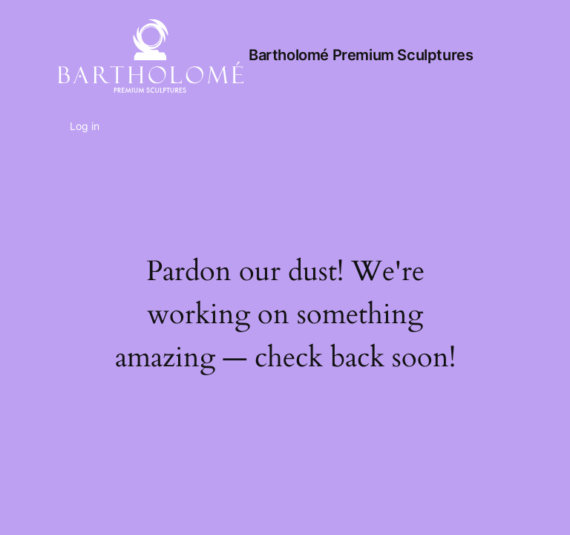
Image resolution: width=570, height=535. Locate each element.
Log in (84, 126)
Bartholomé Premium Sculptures (361, 55)
